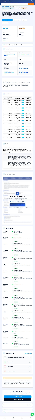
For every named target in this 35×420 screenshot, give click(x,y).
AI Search (31, 3)
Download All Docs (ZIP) (17, 399)
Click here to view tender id (24, 54)
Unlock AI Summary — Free (17, 204)
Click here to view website (23, 68)
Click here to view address (23, 72)
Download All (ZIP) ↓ (28, 353)
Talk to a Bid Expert (17, 396)
